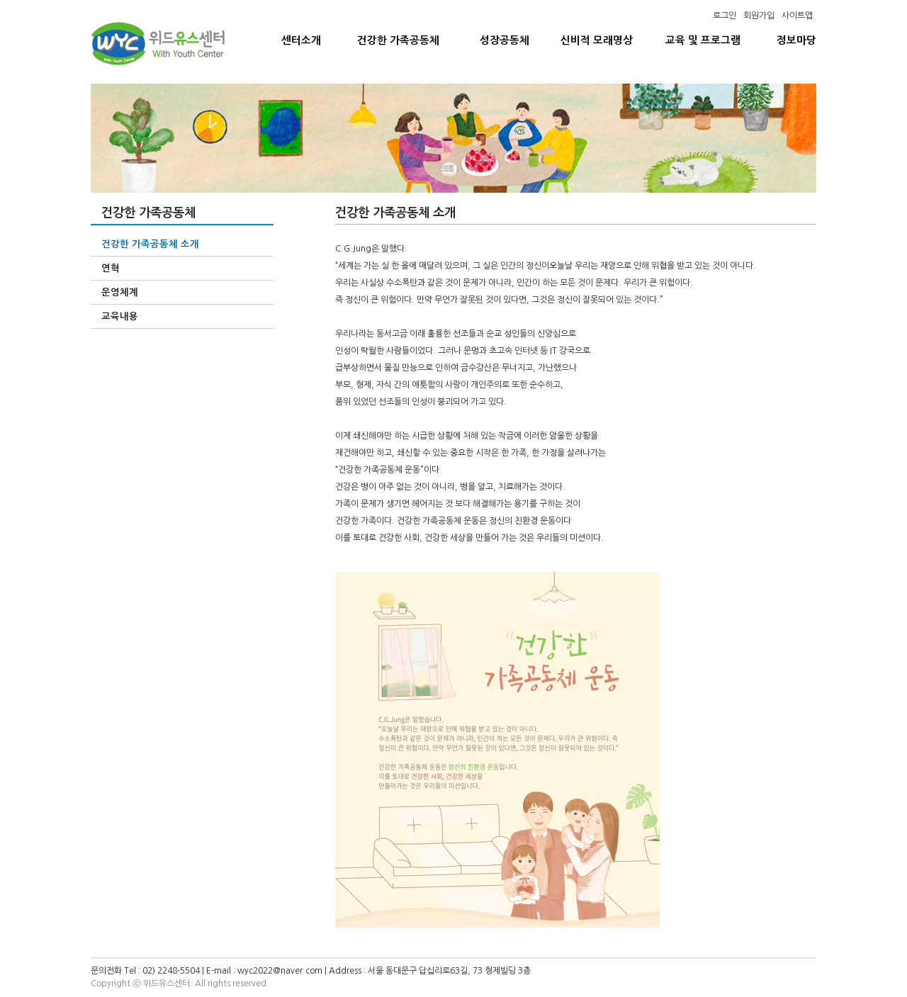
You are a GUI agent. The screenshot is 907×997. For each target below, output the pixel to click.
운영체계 (119, 292)
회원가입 (758, 15)
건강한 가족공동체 (398, 40)
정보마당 (796, 40)
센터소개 (301, 40)
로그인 (724, 15)
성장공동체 (504, 40)
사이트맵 (797, 15)
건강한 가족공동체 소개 (150, 244)
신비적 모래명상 (596, 40)
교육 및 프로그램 (702, 40)
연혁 (110, 268)
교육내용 (119, 316)
